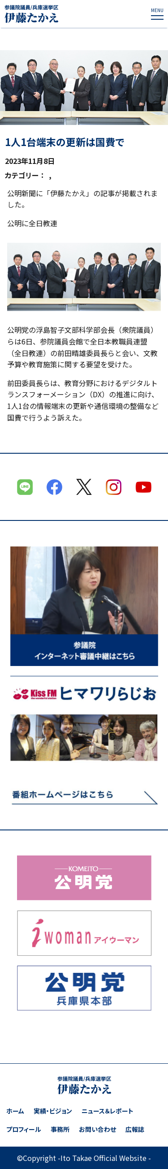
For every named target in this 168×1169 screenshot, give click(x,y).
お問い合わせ (97, 1129)
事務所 (60, 1129)
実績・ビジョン (53, 1111)
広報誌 (134, 1129)
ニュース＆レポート (108, 1111)
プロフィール (23, 1129)
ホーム (15, 1111)
